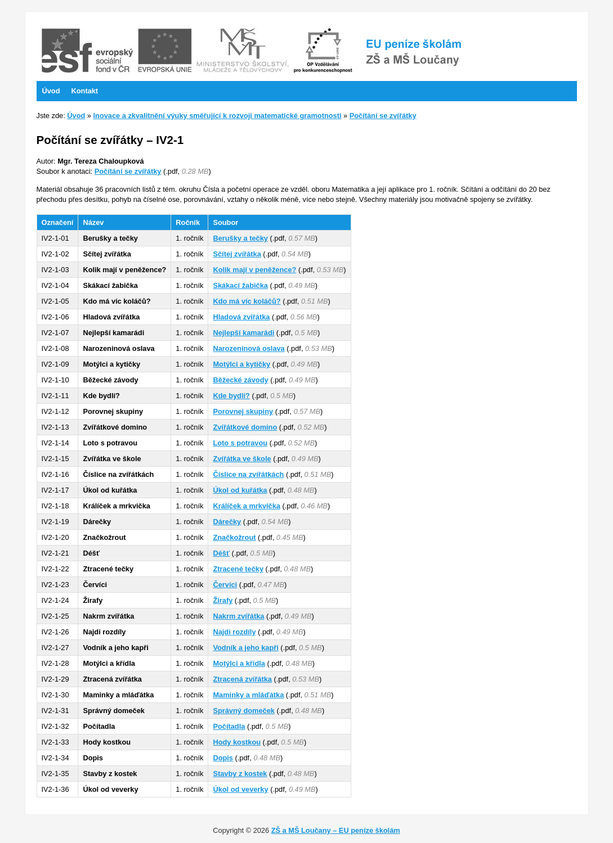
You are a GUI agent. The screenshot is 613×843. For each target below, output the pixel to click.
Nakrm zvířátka (238, 616)
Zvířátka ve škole (242, 458)
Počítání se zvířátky (383, 115)
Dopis (223, 758)
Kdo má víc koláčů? (246, 301)
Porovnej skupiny (243, 411)
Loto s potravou (240, 443)
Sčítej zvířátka (237, 254)
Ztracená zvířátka (242, 679)
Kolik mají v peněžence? (254, 269)
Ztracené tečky (238, 569)
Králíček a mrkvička (246, 506)
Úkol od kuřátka (240, 490)
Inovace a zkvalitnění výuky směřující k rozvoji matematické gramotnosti (217, 115)
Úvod (76, 115)
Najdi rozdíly (234, 632)
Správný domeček (244, 710)
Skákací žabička (240, 285)
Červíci (225, 584)
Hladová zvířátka (241, 317)
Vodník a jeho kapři (245, 647)
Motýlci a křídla (239, 663)
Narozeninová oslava (248, 348)
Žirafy (222, 600)
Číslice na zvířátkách (248, 474)
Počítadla (229, 726)
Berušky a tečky (240, 238)
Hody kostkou (237, 742)
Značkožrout (234, 537)
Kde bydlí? (231, 395)
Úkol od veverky (240, 789)
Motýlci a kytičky (241, 364)
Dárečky (227, 521)
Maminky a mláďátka (248, 695)
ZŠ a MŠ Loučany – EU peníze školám (335, 830)
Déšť (221, 553)
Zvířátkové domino (245, 427)
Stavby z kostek (240, 773)
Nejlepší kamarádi (243, 332)
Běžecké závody (240, 380)
